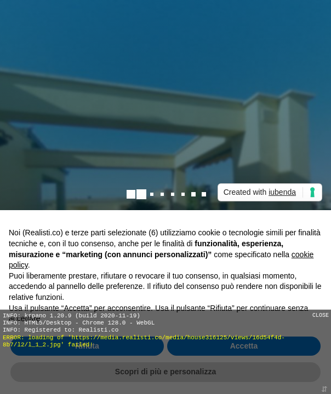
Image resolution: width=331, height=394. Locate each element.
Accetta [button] (244, 345)
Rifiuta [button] (87, 345)
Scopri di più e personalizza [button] (165, 371)
